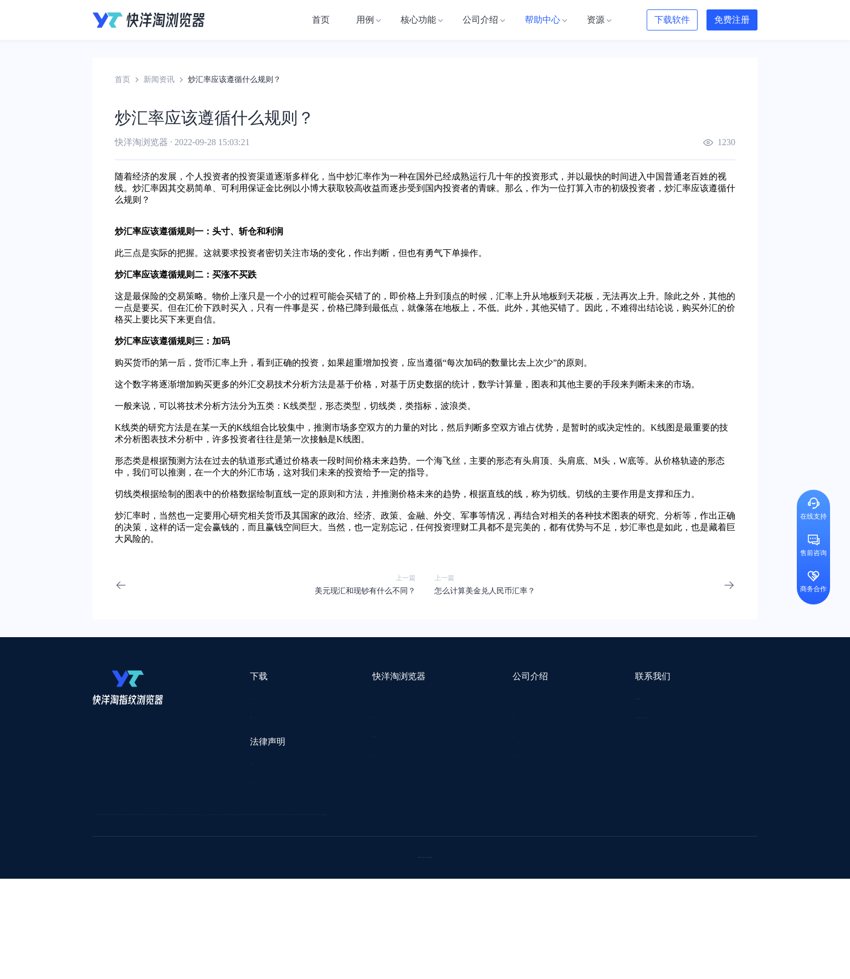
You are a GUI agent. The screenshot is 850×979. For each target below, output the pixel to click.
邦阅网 (457, 850)
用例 (317, 697)
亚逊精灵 (582, 850)
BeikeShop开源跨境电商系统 (255, 893)
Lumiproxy (471, 821)
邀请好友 (325, 756)
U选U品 (452, 836)
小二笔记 (536, 850)
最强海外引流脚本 (438, 893)
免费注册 (732, 19)
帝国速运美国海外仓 (256, 864)
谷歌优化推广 (184, 879)
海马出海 (320, 864)
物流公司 (332, 893)
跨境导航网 (621, 879)
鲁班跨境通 (112, 850)
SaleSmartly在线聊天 (303, 908)
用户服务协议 (236, 764)
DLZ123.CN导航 (642, 821)
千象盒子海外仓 (279, 850)
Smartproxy (359, 821)
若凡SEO (377, 893)
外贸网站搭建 (262, 836)
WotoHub (259, 821)
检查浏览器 (329, 717)
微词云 (104, 864)
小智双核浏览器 (120, 893)
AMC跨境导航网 (557, 893)
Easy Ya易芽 (675, 879)
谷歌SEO (623, 864)
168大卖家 (617, 893)
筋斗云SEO (531, 879)
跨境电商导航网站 (331, 836)
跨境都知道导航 (573, 821)
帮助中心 (428, 736)
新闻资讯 (159, 79)
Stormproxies (209, 821)
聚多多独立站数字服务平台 (489, 864)
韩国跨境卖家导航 (298, 879)
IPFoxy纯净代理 (228, 908)
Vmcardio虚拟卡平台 (387, 908)
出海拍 (376, 850)
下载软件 (672, 19)
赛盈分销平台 (503, 836)
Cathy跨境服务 (690, 850)
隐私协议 (228, 784)
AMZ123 (517, 821)
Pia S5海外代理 (566, 836)
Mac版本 (227, 697)
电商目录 (482, 879)
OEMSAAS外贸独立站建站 (191, 850)
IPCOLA (160, 821)
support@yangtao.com (568, 697)
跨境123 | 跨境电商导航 (132, 836)
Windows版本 (235, 717)
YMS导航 (367, 864)
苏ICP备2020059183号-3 (514, 958)
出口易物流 (205, 836)
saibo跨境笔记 (416, 821)
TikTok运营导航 (119, 879)
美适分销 (145, 864)
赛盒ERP (417, 850)
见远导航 (237, 879)
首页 (122, 79)
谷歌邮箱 (412, 864)
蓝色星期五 (671, 836)
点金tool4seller (401, 836)
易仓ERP (335, 850)
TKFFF (575, 879)
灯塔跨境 (622, 836)
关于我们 (428, 697)
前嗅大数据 (631, 850)
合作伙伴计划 (436, 756)
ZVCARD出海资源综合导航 (140, 908)
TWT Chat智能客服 (518, 908)
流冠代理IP (307, 821)
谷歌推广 (191, 864)
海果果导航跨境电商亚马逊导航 (398, 879)
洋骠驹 (495, 850)
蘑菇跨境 (667, 864)
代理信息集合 (333, 736)
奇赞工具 (499, 893)
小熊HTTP (454, 908)
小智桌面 (176, 893)
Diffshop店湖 (571, 864)
